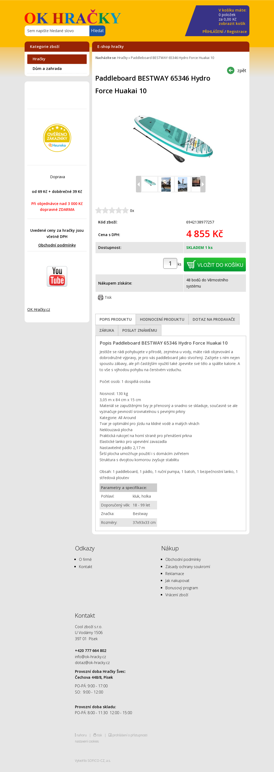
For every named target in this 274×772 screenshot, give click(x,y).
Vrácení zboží (176, 594)
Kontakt (85, 566)
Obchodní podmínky (57, 245)
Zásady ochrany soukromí (187, 566)
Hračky (39, 58)
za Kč (232, 17)
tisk (99, 735)
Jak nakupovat (177, 580)
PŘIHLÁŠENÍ (213, 31)
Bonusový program (181, 587)
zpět (241, 70)
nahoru (82, 735)
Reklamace (174, 573)
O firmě (85, 559)
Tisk (108, 297)
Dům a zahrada (47, 68)
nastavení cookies (87, 741)
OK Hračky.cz (38, 309)
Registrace (237, 31)
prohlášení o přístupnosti (129, 735)
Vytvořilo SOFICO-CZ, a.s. (93, 760)
